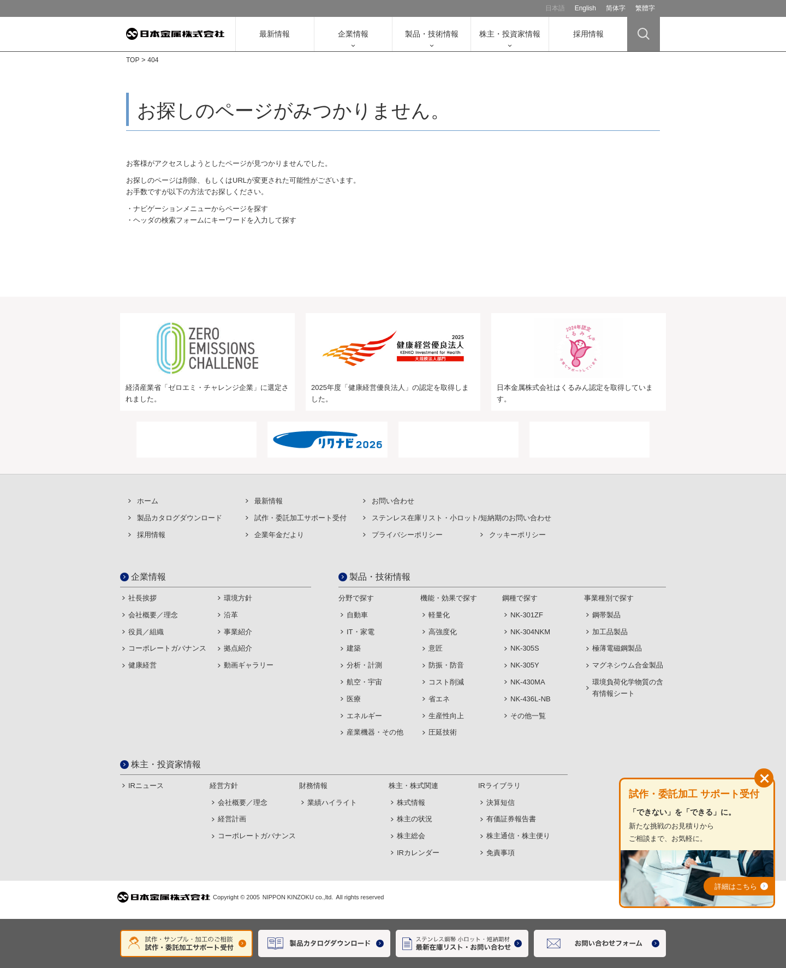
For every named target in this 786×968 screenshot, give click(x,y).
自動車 (357, 615)
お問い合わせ (393, 501)
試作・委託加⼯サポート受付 (300, 518)
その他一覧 (528, 716)
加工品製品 (610, 632)
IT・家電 (360, 632)
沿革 (231, 615)
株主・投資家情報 (509, 33)
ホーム (147, 501)
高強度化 (442, 632)
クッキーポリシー (517, 535)
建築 (354, 648)
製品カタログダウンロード (179, 518)
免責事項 (500, 853)
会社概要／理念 (153, 615)
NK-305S (524, 648)
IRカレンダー (418, 853)
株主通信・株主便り (518, 836)
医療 (354, 699)
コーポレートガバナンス (167, 648)
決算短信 (500, 802)
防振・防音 (446, 665)
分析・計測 (364, 665)
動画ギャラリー (248, 665)
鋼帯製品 (606, 615)
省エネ (439, 699)
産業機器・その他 (375, 732)
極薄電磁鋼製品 (617, 648)
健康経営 (142, 665)
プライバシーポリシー (407, 535)
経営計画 (232, 819)
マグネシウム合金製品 (627, 665)
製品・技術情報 (431, 33)
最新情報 (274, 33)
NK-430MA (527, 682)
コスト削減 (446, 682)
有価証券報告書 (511, 819)
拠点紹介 (238, 648)
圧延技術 (442, 732)
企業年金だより (279, 535)
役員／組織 (146, 632)
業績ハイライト (332, 802)
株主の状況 (414, 819)
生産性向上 (446, 716)
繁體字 (645, 8)
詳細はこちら (735, 886)
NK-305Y (524, 665)
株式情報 (411, 802)
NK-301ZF (526, 615)
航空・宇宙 (364, 682)
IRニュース (146, 785)
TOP (132, 60)
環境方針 (238, 598)
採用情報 (588, 33)
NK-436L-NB (530, 699)
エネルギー (364, 716)
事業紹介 (238, 632)
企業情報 (353, 33)
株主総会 (411, 836)
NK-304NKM (530, 632)
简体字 (616, 8)
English (585, 8)
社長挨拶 (142, 598)
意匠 (435, 648)
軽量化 (439, 615)
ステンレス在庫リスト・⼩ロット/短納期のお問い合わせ (461, 518)
